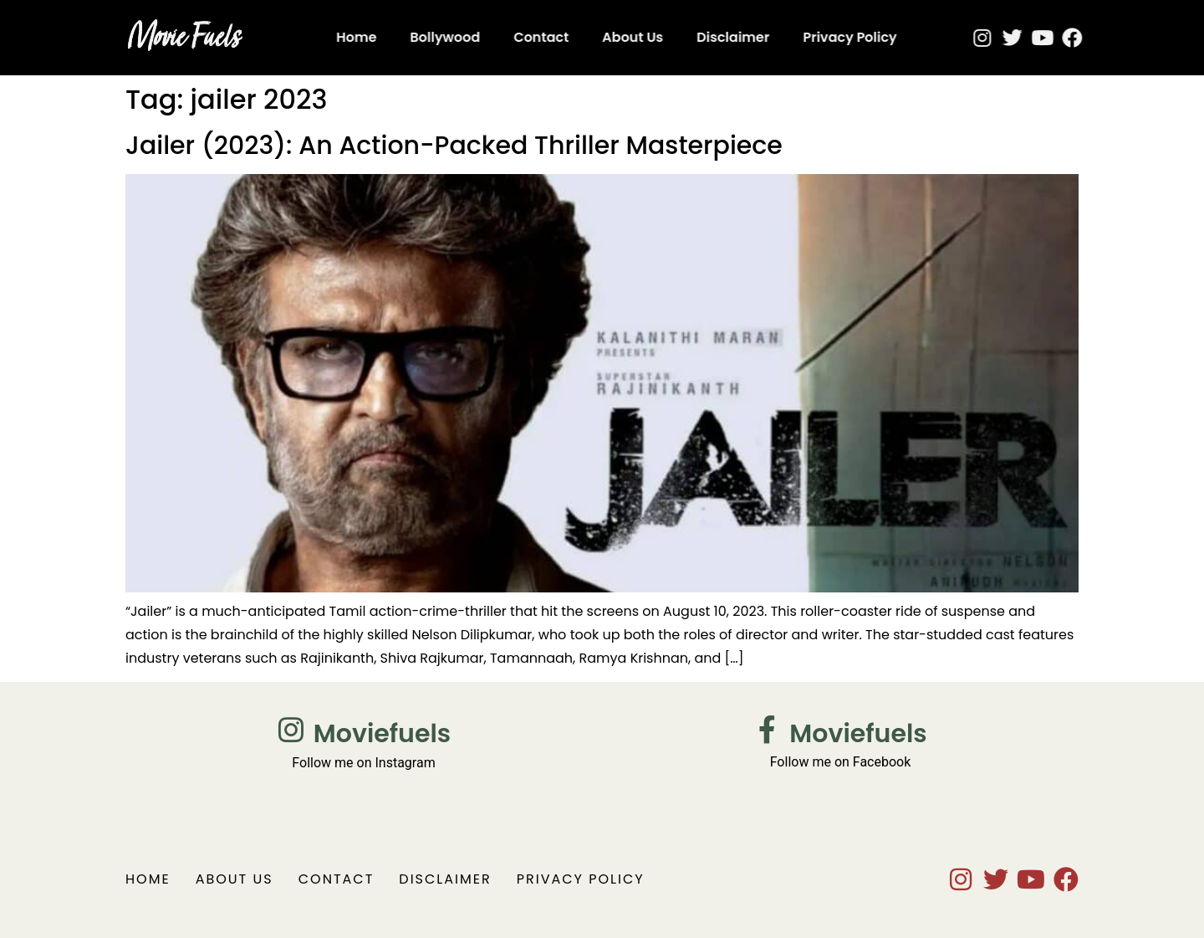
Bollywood (409, 37)
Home (319, 37)
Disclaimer (696, 37)
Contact (504, 37)
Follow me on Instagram (363, 763)
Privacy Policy (813, 37)
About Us (595, 37)
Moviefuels (382, 733)
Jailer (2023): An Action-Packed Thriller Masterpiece (454, 145)
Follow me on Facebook (840, 762)
